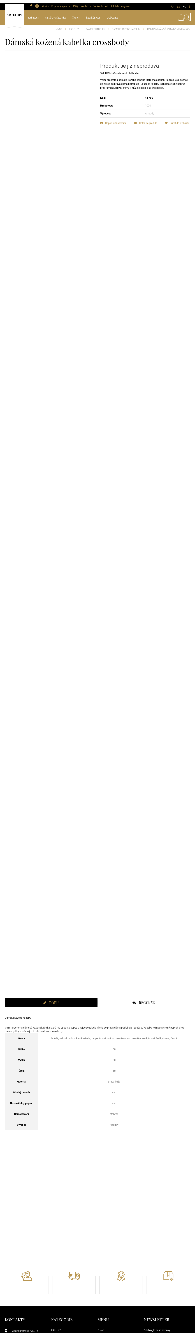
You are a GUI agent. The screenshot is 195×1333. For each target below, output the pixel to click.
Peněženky (93, 15)
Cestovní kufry (55, 15)
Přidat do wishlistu (112, 127)
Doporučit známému (113, 120)
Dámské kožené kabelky (126, 26)
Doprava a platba (61, 3)
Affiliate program (120, 3)
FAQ (75, 3)
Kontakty (86, 3)
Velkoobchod (101, 3)
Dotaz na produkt (147, 120)
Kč (184, 3)
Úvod (59, 26)
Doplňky (112, 15)
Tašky (76, 15)
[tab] (51, 1049)
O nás (45, 3)
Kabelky (33, 15)
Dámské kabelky (95, 26)
